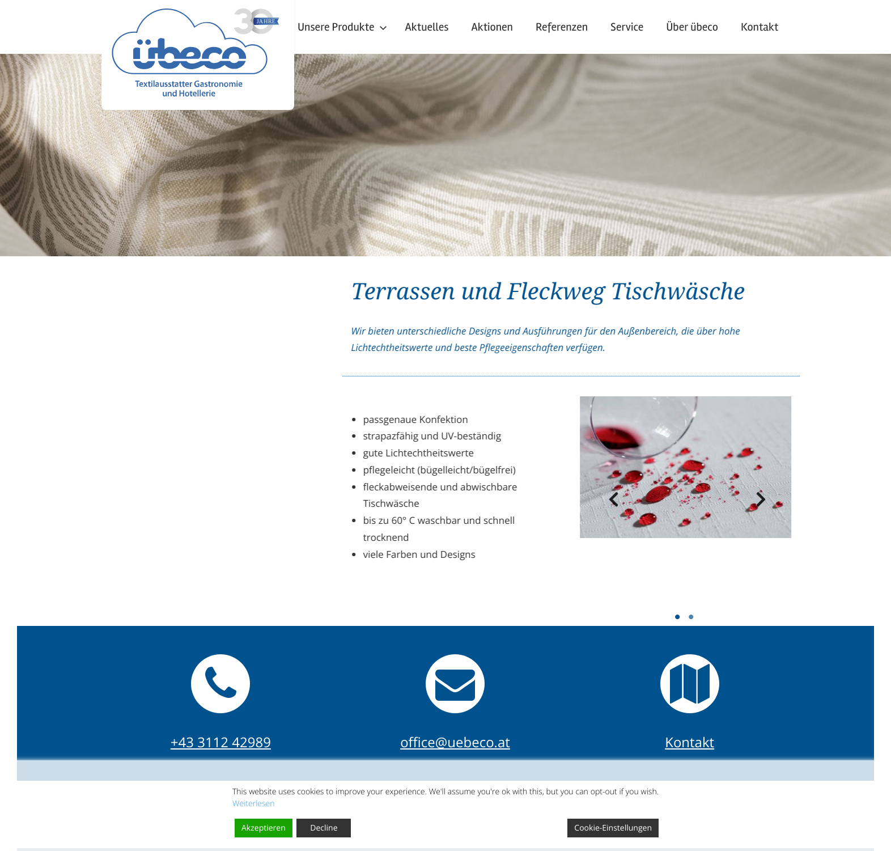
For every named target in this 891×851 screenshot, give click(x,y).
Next (830, 503)
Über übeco (692, 27)
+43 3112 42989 (221, 742)
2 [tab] (767, 617)
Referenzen (562, 27)
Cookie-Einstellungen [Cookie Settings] (613, 828)
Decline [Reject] (323, 828)
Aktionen (492, 27)
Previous (682, 503)
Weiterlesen (253, 803)
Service (626, 27)
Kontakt (760, 27)
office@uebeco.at (455, 742)
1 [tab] (753, 617)
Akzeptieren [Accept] (263, 828)
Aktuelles (427, 27)
